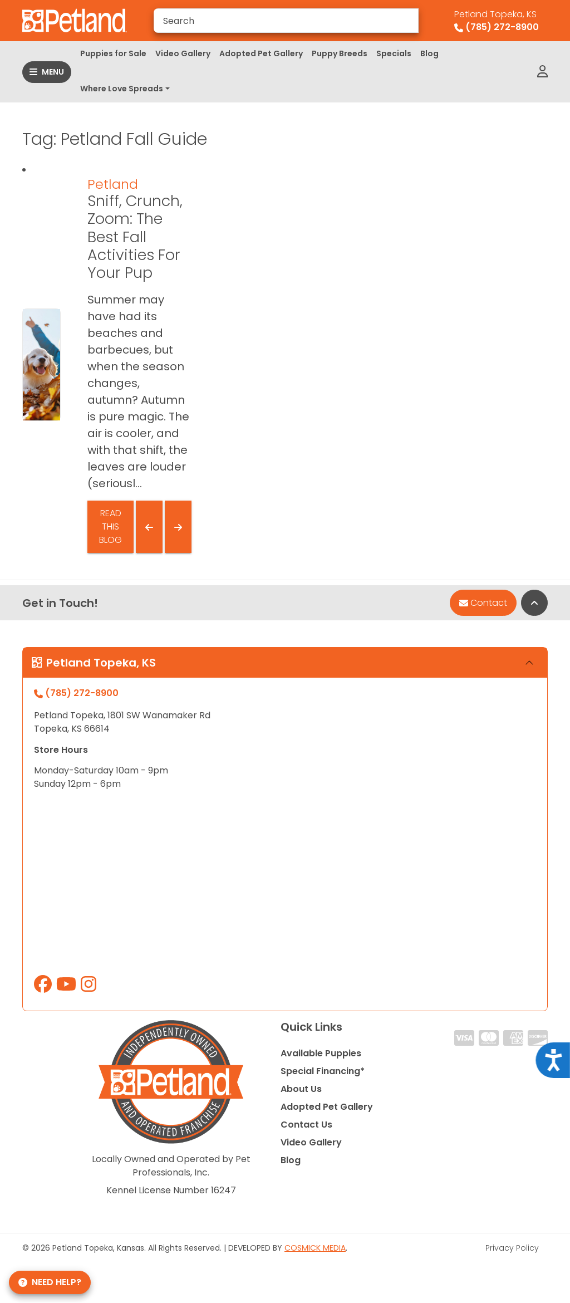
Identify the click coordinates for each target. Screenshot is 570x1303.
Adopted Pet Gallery (261, 53)
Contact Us (306, 1124)
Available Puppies (321, 1053)
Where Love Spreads (121, 88)
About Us (301, 1088)
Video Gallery (182, 53)
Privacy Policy (512, 1247)
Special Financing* (323, 1071)
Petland (112, 184)
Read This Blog (110, 526)
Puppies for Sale (113, 53)
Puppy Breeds (339, 53)
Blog (429, 53)
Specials (393, 53)
